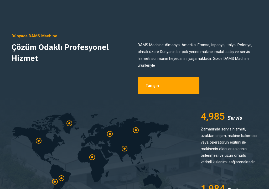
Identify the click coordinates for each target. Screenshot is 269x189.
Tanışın (152, 85)
